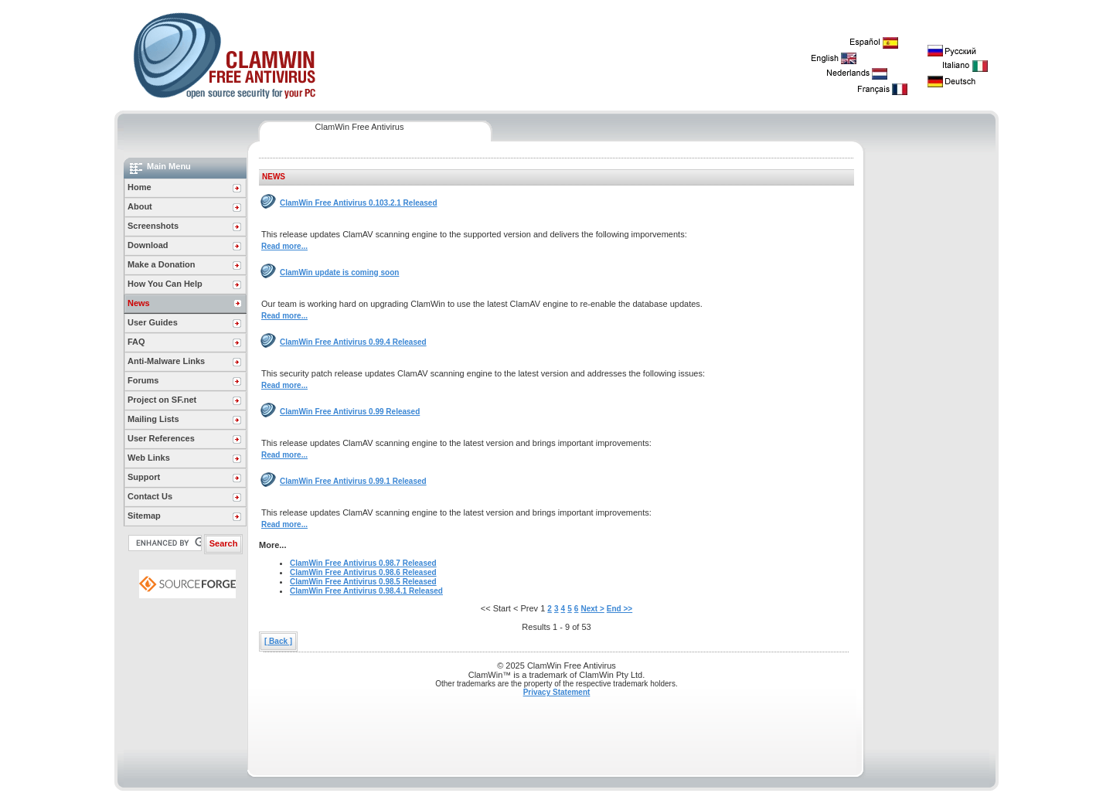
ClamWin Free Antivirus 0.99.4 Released (353, 342)
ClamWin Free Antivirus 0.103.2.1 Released (358, 203)
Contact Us (150, 496)
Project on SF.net (162, 399)
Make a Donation (161, 264)
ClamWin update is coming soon (339, 272)
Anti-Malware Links (166, 361)
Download (148, 245)
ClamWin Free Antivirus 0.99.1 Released (353, 481)
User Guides (153, 322)
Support (144, 477)
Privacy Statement (557, 692)
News (139, 303)
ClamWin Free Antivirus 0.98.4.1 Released (366, 591)
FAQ (136, 341)
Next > (592, 608)
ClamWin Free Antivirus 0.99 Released (350, 411)
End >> (619, 608)
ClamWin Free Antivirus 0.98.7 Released (363, 563)
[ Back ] (278, 641)
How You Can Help (165, 283)
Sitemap (144, 515)
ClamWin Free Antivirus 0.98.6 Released (363, 572)
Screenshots (153, 225)
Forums (143, 380)
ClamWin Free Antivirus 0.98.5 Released (363, 581)
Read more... (284, 246)
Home (139, 187)
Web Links (149, 457)
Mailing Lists (153, 419)
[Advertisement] (930, 389)
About (140, 206)
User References (161, 438)
